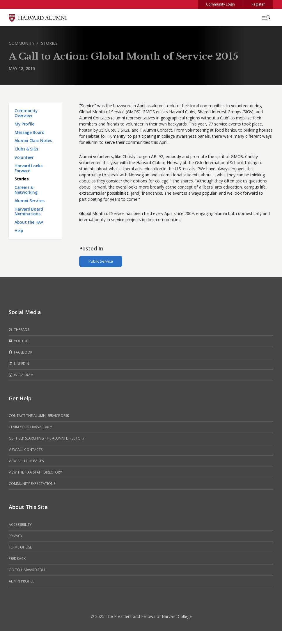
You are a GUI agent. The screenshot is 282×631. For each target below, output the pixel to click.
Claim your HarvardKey (30, 426)
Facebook (20, 352)
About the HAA (29, 222)
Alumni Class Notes (33, 140)
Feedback (17, 558)
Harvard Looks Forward (28, 168)
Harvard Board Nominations (29, 211)
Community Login (220, 4)
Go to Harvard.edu (27, 569)
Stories (49, 43)
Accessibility (20, 524)
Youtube (19, 341)
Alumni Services (30, 200)
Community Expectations (32, 483)
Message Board (29, 132)
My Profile (24, 124)
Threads (19, 329)
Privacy (15, 535)
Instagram (21, 375)
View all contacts (25, 449)
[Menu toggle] (265, 17)
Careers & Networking (26, 189)
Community (21, 43)
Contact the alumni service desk (39, 415)
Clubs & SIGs (26, 149)
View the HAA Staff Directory (35, 472)
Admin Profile (21, 581)
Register (258, 4)
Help (19, 230)
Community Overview (26, 113)
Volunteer (24, 157)
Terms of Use (20, 547)
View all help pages (26, 460)
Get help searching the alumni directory (47, 438)
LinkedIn (19, 363)
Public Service (100, 261)
